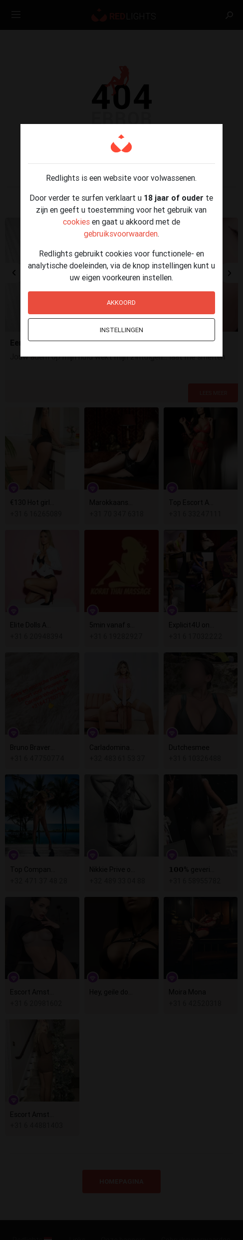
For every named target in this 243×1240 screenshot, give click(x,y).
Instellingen (121, 330)
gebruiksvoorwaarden (121, 234)
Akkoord (121, 302)
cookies (76, 222)
